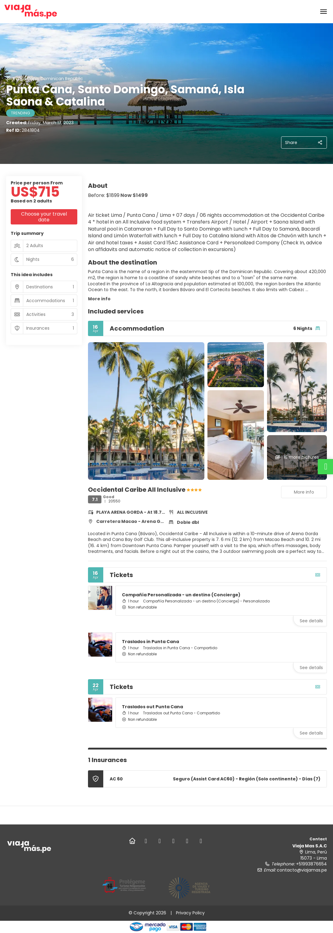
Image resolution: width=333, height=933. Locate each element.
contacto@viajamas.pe (302, 870)
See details (311, 621)
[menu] (323, 12)
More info (99, 299)
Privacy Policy (190, 913)
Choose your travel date (44, 216)
